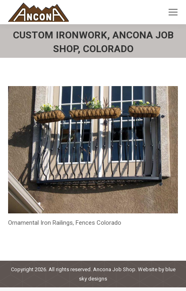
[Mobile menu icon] (173, 12)
